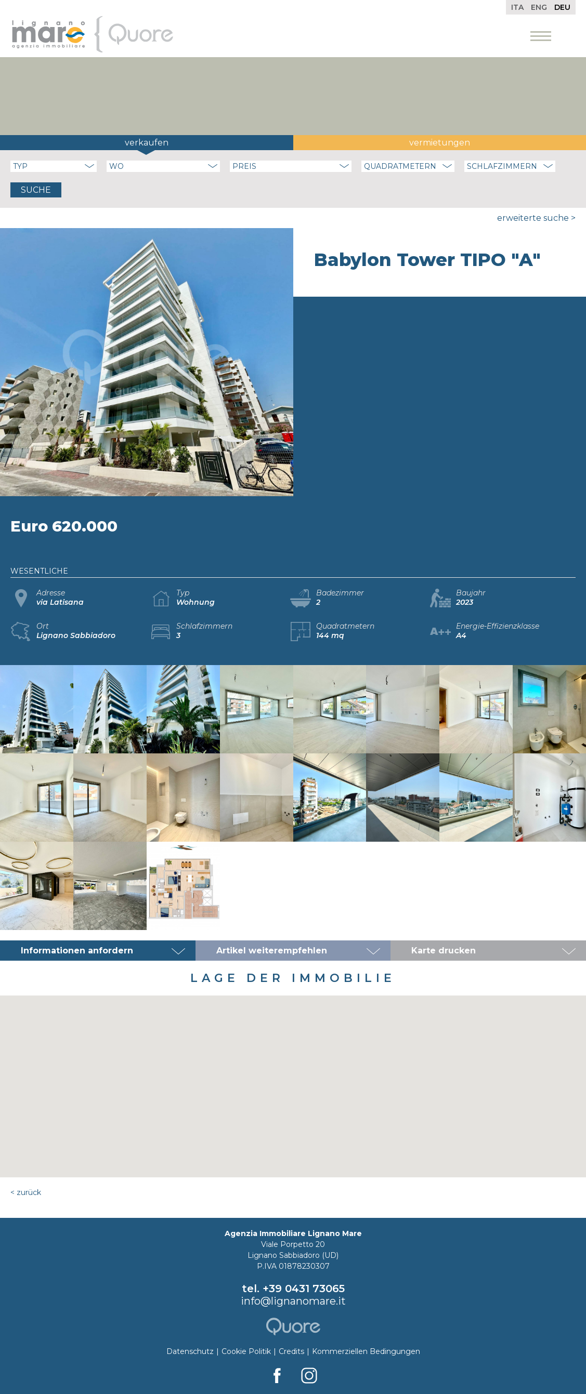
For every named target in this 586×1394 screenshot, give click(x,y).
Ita (517, 7)
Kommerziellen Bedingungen (366, 1351)
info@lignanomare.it (293, 1301)
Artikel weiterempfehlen (271, 950)
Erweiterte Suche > (536, 218)
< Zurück (25, 1192)
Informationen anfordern (77, 950)
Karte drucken (443, 950)
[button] (293, 1076)
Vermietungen (439, 143)
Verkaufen (146, 143)
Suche (36, 190)
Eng (539, 7)
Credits (291, 1351)
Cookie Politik (246, 1351)
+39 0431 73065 (304, 1288)
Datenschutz (190, 1351)
